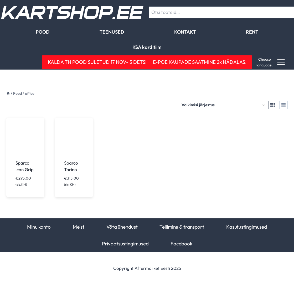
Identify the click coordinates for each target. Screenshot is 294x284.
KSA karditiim (147, 47)
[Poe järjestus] (223, 105)
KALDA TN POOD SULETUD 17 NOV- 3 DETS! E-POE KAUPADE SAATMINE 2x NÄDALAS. (147, 62)
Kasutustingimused (246, 227)
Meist (78, 227)
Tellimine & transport (181, 227)
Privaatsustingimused (125, 243)
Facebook (181, 243)
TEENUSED (112, 32)
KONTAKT (185, 32)
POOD (42, 32)
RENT (252, 32)
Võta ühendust (122, 227)
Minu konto (39, 227)
